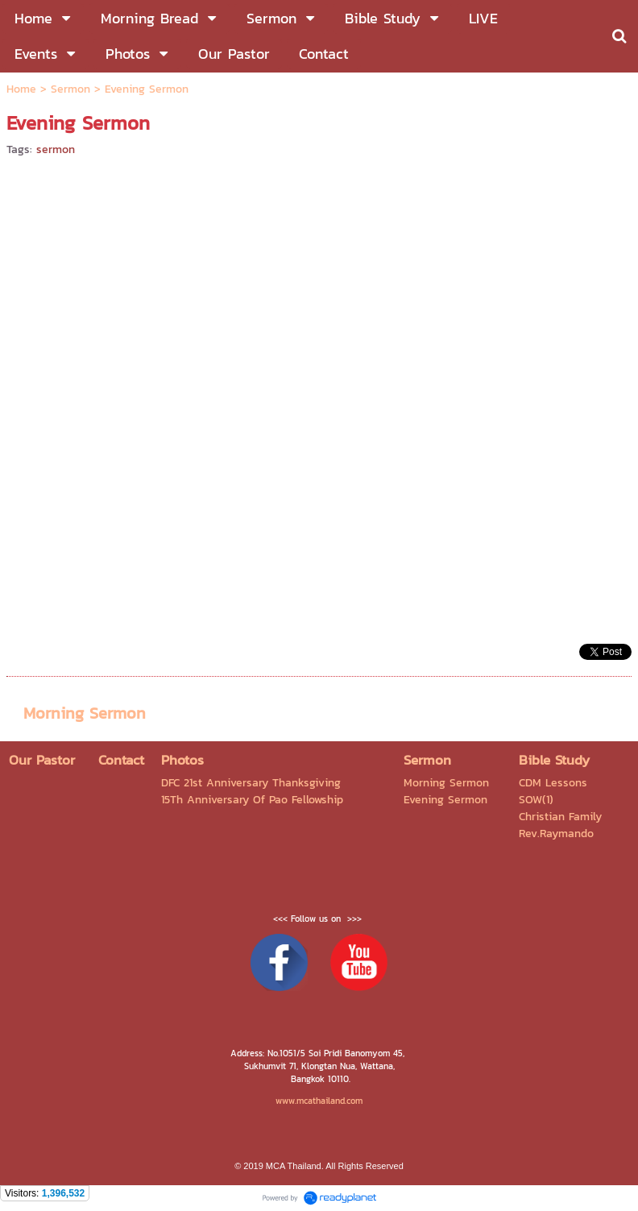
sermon (55, 149)
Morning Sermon (84, 713)
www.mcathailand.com (319, 1100)
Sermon (70, 89)
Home (21, 89)
